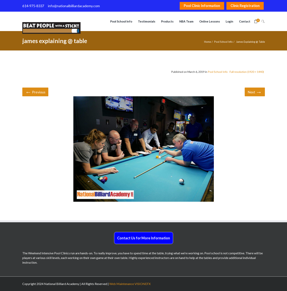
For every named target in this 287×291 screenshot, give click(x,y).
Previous (35, 92)
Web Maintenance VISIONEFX (130, 284)
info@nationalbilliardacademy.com (74, 6)
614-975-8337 (33, 6)
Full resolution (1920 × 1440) (247, 71)
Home (207, 41)
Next (255, 92)
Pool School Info (223, 41)
